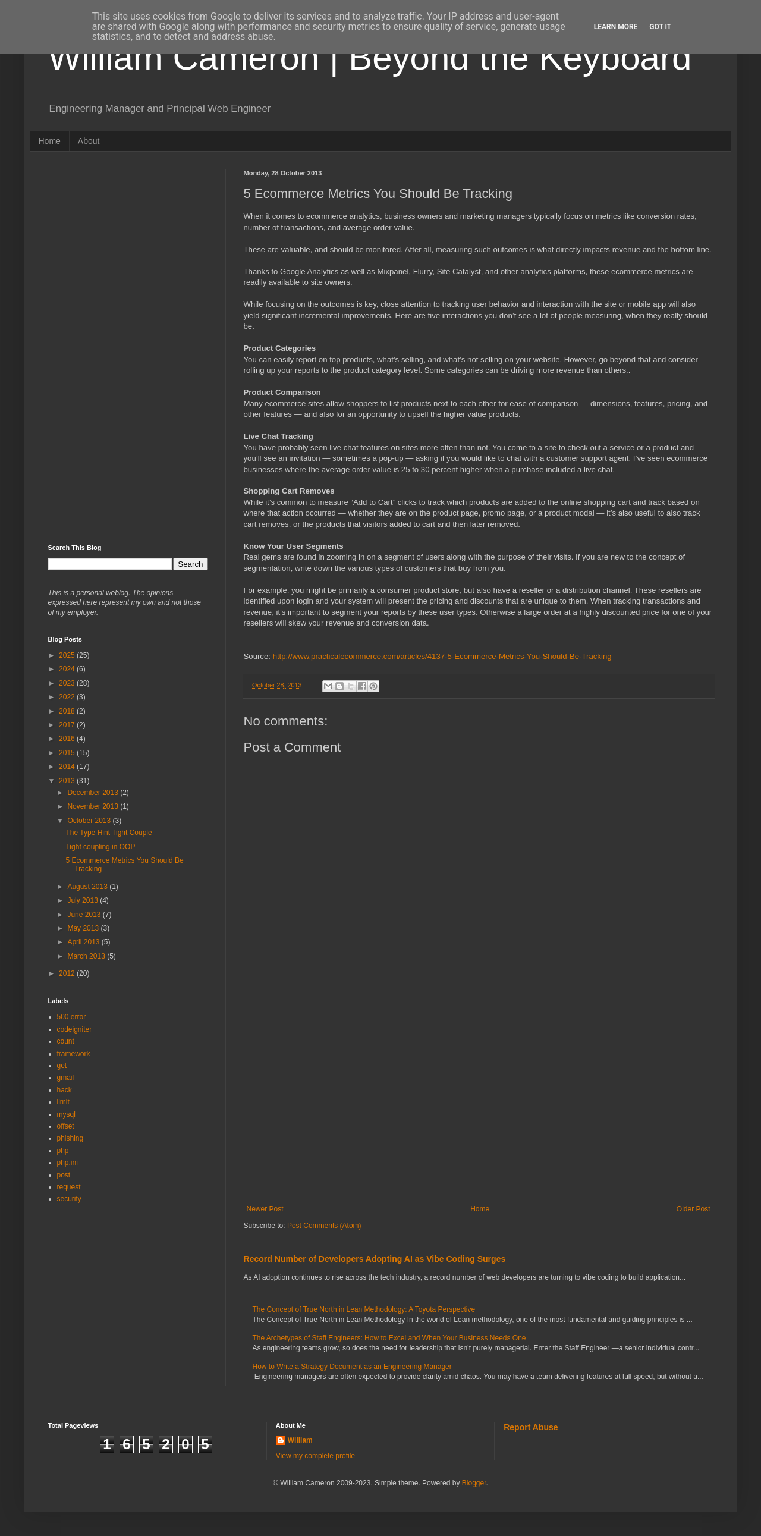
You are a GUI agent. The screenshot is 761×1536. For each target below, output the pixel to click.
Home (50, 141)
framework (73, 1054)
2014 (68, 766)
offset (65, 1126)
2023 (68, 683)
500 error (71, 1017)
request (69, 1187)
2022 (68, 697)
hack (64, 1090)
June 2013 (84, 914)
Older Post (693, 1209)
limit (63, 1102)
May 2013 (83, 928)
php (63, 1150)
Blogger (474, 1483)
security (69, 1199)
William (300, 1440)
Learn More (616, 27)
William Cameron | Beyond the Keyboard (370, 57)
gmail (65, 1077)
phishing (70, 1138)
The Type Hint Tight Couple (108, 832)
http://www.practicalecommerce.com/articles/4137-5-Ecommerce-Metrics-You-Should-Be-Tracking (442, 656)
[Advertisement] (478, 1106)
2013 (68, 781)
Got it (660, 27)
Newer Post (265, 1209)
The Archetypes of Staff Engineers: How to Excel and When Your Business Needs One (389, 1338)
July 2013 (83, 900)
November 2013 (93, 806)
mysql (66, 1114)
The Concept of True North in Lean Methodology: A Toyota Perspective (364, 1309)
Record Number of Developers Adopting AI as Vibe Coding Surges (375, 1259)
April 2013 (84, 942)
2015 (68, 753)
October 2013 (89, 820)
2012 (68, 973)
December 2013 (93, 793)
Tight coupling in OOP (100, 847)
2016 (68, 738)
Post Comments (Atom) (324, 1225)
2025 (68, 655)
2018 (68, 711)
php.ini (67, 1162)
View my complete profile (315, 1456)
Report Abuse (531, 1427)
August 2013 (88, 886)
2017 (68, 725)
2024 (68, 669)
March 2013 (87, 956)
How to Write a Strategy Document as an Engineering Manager (352, 1366)
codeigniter (74, 1029)
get (62, 1065)
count (65, 1041)
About (89, 141)
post (64, 1175)
